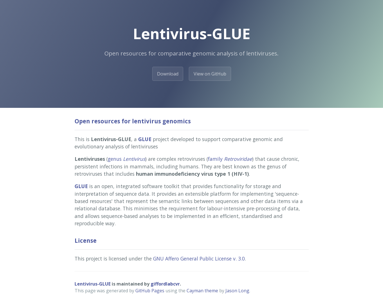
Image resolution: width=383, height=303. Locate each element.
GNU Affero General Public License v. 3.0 (199, 258)
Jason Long (237, 291)
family (230, 158)
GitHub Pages (149, 291)
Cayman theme (202, 291)
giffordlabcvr (165, 284)
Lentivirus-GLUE (93, 284)
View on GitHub (210, 74)
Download (167, 74)
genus (126, 158)
